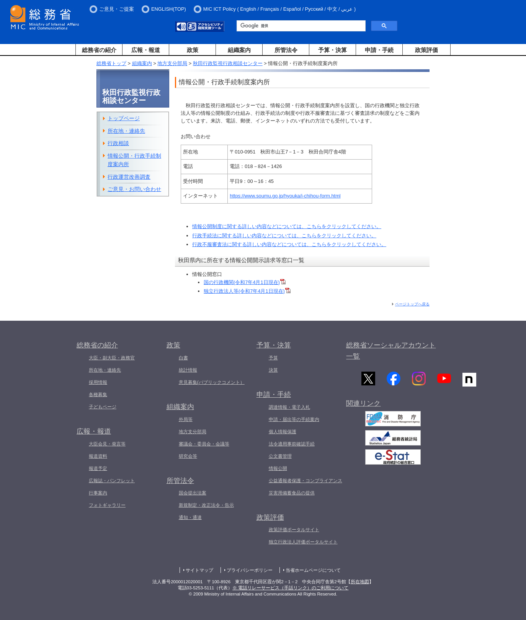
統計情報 (188, 370)
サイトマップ (199, 570)
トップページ (124, 118)
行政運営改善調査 (129, 177)
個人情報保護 (282, 431)
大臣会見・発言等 (107, 444)
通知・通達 (190, 517)
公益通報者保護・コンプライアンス (305, 480)
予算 (273, 358)
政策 (192, 50)
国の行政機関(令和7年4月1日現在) (242, 282)
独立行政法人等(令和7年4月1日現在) (244, 291)
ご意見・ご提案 (116, 9)
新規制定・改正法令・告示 (206, 505)
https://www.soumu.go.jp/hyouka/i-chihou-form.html (285, 196)
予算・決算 (332, 50)
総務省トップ (111, 63)
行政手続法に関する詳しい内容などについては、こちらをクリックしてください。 (284, 235)
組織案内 (239, 50)
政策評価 (426, 50)
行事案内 (98, 493)
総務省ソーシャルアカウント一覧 (391, 350)
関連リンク (363, 405)
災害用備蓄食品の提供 (292, 493)
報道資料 (98, 456)
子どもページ (102, 407)
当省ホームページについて (313, 570)
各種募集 (98, 394)
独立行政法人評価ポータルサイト (303, 542)
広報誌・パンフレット (112, 480)
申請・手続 (379, 50)
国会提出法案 (192, 493)
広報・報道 (145, 50)
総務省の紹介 (99, 50)
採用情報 (98, 382)
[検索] (300, 26)
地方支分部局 (172, 63)
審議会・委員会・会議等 (204, 444)
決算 (273, 370)
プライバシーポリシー (250, 570)
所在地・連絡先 (126, 131)
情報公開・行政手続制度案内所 (134, 160)
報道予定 (98, 468)
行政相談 (118, 143)
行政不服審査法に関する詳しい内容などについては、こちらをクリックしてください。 (289, 244)
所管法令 (285, 50)
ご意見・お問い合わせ (134, 189)
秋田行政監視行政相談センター (228, 63)
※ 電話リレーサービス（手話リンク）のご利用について (290, 588)
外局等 (186, 419)
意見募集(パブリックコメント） (212, 382)
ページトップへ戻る (412, 304)
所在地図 (360, 581)
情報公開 (278, 468)
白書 (183, 358)
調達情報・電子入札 (289, 407)
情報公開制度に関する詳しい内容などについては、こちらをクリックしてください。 (286, 226)
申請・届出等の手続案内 (294, 419)
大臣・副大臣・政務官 (112, 358)
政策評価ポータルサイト (294, 529)
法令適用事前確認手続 (292, 444)
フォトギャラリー (107, 505)
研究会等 (188, 456)
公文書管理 (280, 456)
